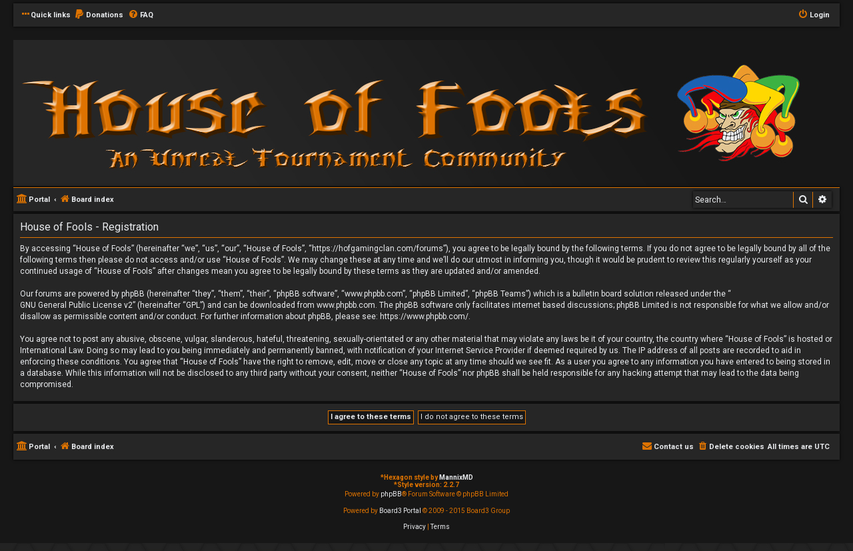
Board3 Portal (400, 510)
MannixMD (456, 477)
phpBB (391, 494)
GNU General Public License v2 (76, 305)
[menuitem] (98, 15)
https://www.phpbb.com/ (424, 316)
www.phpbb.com (346, 305)
